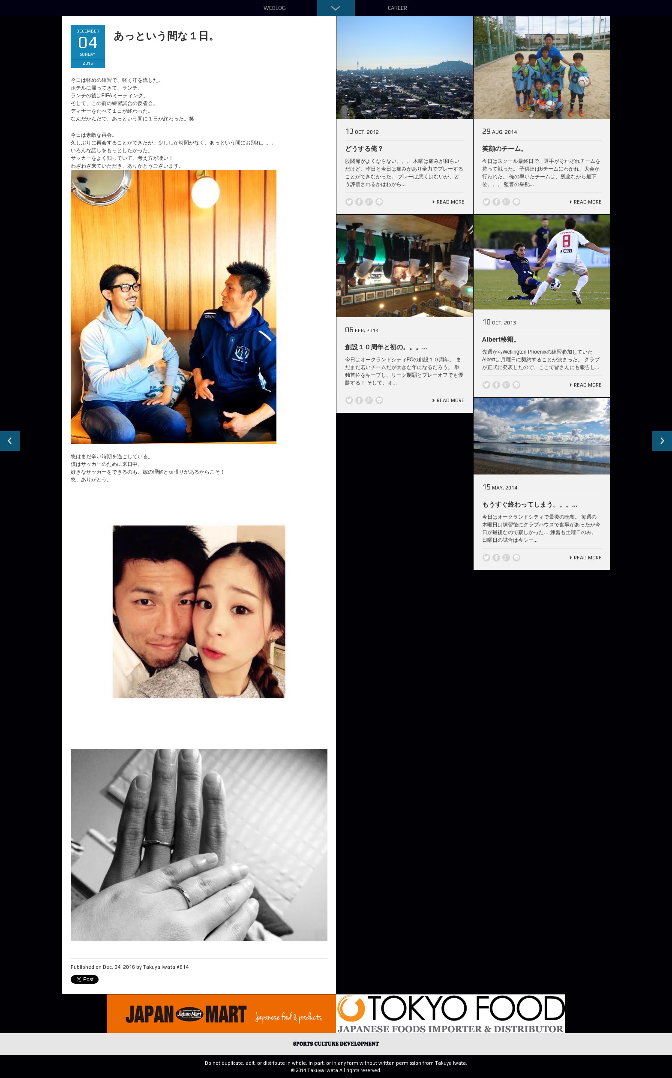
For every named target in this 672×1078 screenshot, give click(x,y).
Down (336, 8)
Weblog (275, 8)
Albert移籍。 (501, 339)
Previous (10, 441)
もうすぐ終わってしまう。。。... (530, 504)
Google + (369, 202)
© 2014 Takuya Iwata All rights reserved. (336, 1070)
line (379, 202)
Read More (451, 202)
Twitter (349, 202)
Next (661, 441)
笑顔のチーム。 (504, 148)
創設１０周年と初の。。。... (386, 347)
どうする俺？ (364, 148)
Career (397, 8)
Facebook (359, 202)
